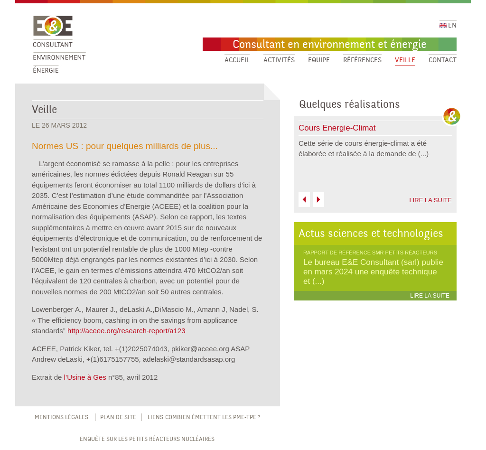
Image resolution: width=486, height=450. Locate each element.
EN (448, 25)
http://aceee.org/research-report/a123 (126, 331)
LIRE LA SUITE (430, 200)
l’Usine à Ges (85, 377)
